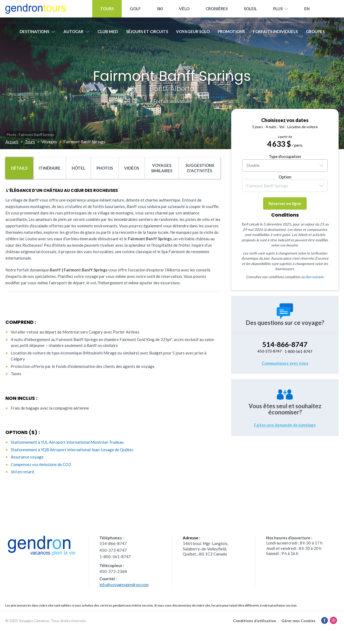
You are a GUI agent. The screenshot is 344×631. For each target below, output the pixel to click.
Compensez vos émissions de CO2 (41, 464)
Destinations (37, 34)
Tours (107, 11)
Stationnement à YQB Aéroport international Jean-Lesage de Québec (72, 449)
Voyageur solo (193, 34)
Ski (160, 11)
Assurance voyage (27, 456)
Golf (135, 11)
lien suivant (314, 277)
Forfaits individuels (275, 34)
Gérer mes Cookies (298, 620)
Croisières (217, 11)
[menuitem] (307, 11)
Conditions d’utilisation (254, 620)
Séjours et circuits (147, 34)
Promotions (231, 34)
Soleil (250, 11)
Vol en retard (22, 471)
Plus (280, 11)
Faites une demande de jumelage (285, 424)
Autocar (76, 34)
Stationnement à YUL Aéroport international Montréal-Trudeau (67, 442)
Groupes (315, 34)
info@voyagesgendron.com (124, 584)
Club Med (108, 34)
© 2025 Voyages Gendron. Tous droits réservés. (46, 620)
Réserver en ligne (284, 203)
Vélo (184, 11)
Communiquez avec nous (285, 363)
